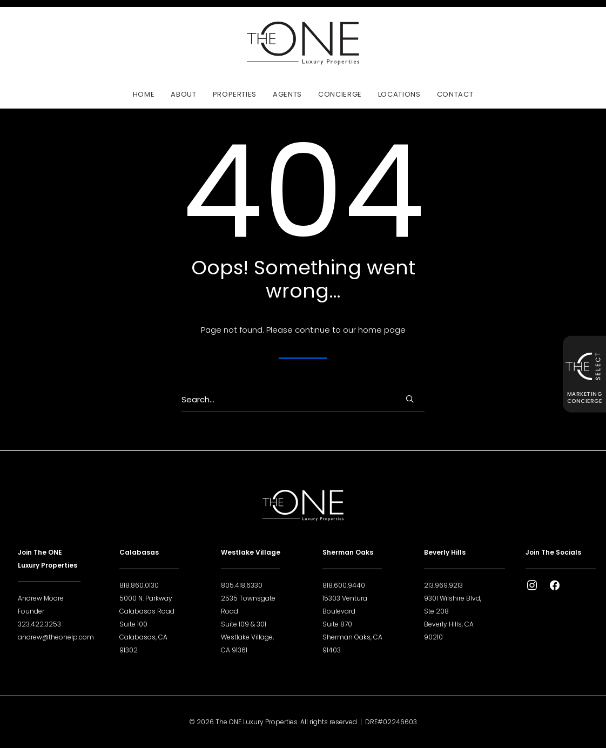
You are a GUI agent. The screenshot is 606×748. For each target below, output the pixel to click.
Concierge (340, 94)
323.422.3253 (39, 624)
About (183, 94)
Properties (235, 94)
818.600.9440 (343, 585)
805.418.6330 (241, 585)
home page (382, 329)
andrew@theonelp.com (56, 637)
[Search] (303, 400)
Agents (287, 94)
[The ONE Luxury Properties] (303, 43)
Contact (455, 94)
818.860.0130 (139, 585)
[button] (410, 399)
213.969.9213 (443, 585)
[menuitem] (147, 94)
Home (144, 94)
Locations (399, 94)
